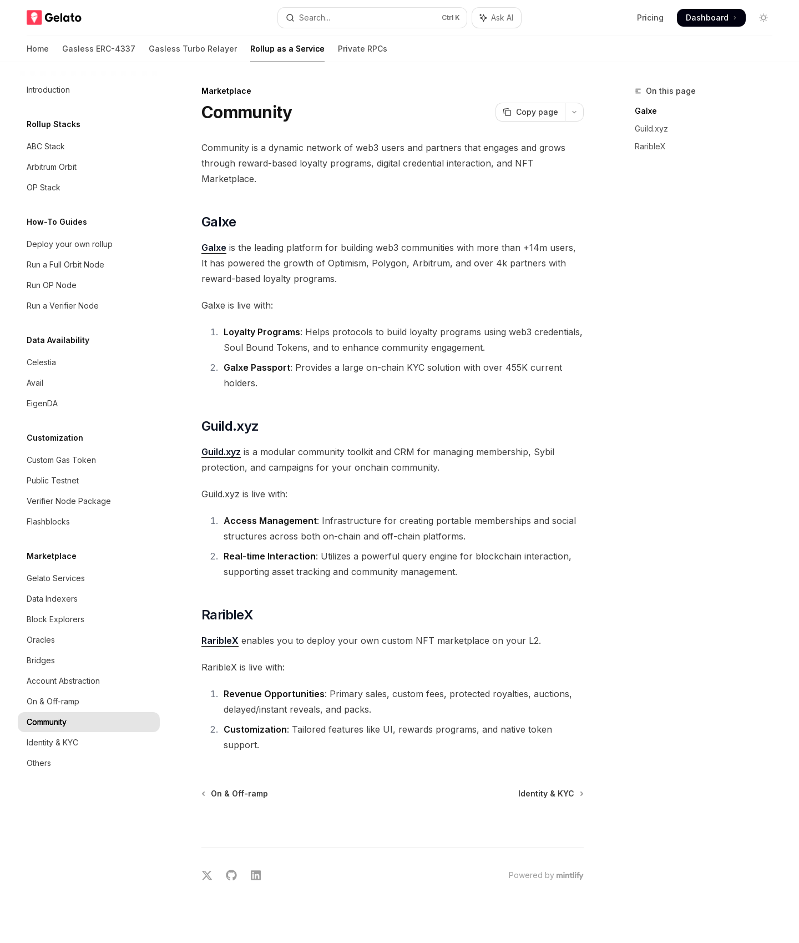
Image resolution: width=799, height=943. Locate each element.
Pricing (650, 17)
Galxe (646, 110)
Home (38, 53)
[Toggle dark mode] (763, 18)
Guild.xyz (651, 128)
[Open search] (372, 18)
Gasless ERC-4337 (98, 53)
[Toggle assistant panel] (496, 18)
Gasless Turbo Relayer (193, 53)
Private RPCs (362, 53)
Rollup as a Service (287, 53)
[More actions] (574, 112)
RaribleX (650, 146)
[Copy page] (530, 112)
